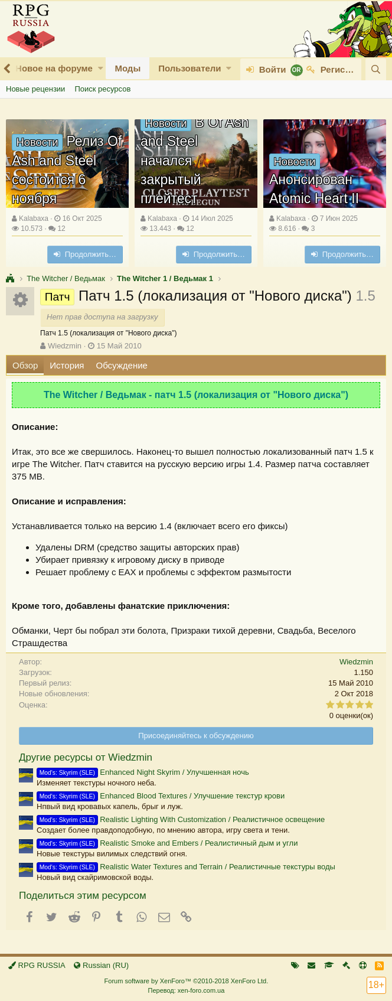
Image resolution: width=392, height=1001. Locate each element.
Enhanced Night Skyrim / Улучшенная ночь (143, 772)
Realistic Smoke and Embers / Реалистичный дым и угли (167, 843)
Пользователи (189, 68)
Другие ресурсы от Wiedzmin (85, 757)
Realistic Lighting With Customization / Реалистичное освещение (181, 819)
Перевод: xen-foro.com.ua (186, 990)
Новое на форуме (54, 68)
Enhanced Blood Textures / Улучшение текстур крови (161, 795)
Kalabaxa (33, 218)
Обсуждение (122, 365)
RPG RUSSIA (37, 965)
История (67, 365)
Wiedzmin (64, 345)
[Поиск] (375, 69)
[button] (100, 68)
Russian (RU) (101, 965)
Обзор (25, 365)
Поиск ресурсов (102, 88)
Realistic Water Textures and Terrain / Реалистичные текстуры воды (186, 866)
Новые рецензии (35, 88)
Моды (128, 68)
